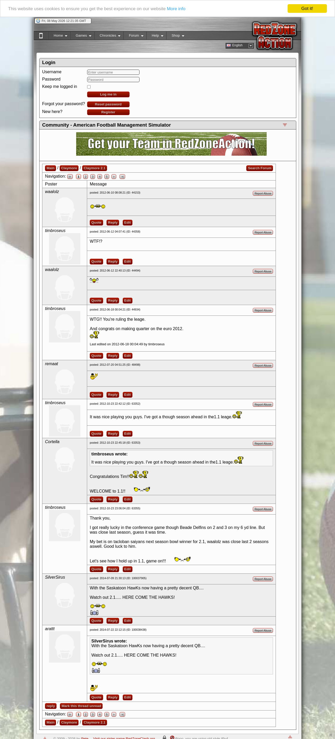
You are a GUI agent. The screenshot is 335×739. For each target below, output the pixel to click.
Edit (127, 222)
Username (52, 72)
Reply (113, 222)
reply (51, 706)
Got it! (307, 8)
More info (176, 8)
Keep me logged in (59, 86)
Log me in (108, 94)
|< (70, 176)
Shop (175, 36)
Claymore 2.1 (94, 168)
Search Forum (259, 168)
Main (50, 168)
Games (80, 36)
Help (154, 36)
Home (57, 36)
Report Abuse (262, 193)
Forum (133, 36)
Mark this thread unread (81, 706)
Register (108, 112)
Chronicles (107, 36)
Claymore (69, 168)
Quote (96, 222)
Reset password (108, 104)
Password (51, 79)
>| (122, 176)
